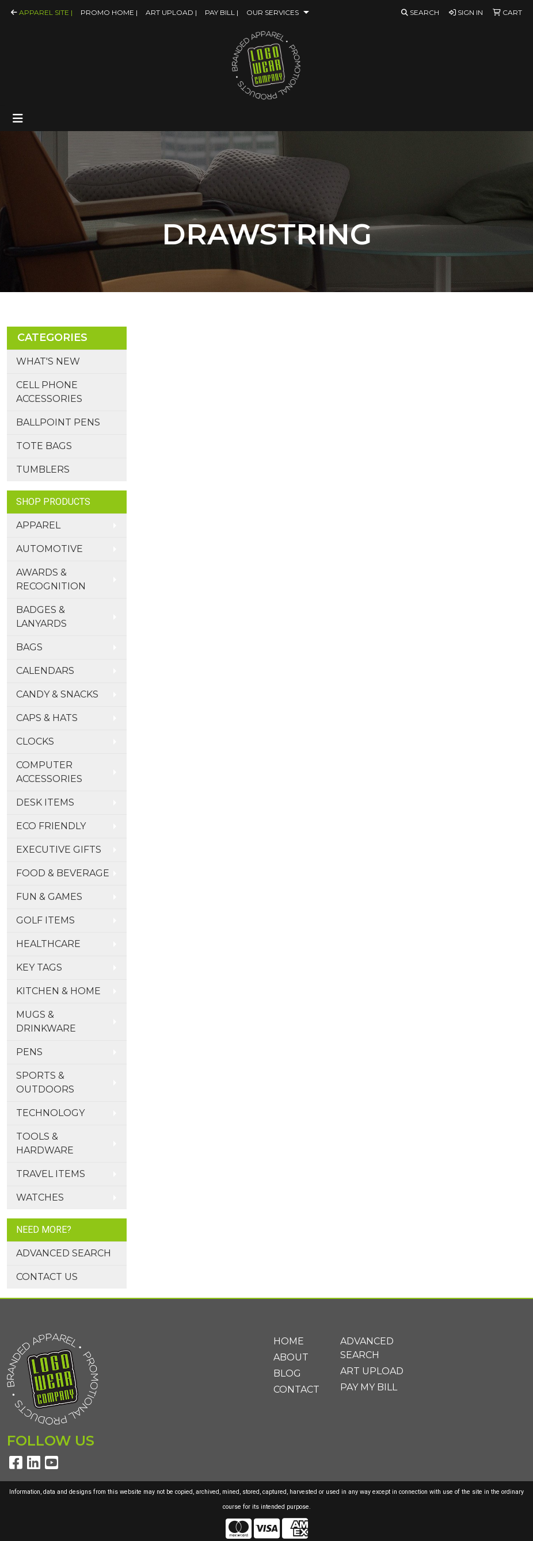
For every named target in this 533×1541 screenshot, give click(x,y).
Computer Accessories (49, 772)
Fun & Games (49, 896)
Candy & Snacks (57, 694)
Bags (29, 647)
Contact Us (47, 1276)
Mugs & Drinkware (46, 1021)
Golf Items (45, 920)
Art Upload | (171, 12)
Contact (296, 1389)
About (291, 1357)
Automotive (49, 548)
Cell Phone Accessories (49, 391)
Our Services (272, 12)
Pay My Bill (368, 1387)
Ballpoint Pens (58, 422)
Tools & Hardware (45, 1143)
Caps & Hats (47, 717)
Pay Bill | (221, 12)
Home (288, 1341)
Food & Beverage (62, 873)
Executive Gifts (58, 849)
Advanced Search (63, 1253)
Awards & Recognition (51, 579)
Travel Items (50, 1173)
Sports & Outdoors (45, 1082)
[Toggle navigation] (18, 118)
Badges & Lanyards (41, 616)
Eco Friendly (51, 826)
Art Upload (371, 1371)
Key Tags (39, 967)
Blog (287, 1373)
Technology (50, 1112)
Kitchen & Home (58, 991)
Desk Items (45, 802)
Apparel (38, 525)
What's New (48, 361)
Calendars (45, 670)
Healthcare (48, 943)
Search (420, 12)
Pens (29, 1051)
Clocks (35, 741)
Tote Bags (44, 445)
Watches (40, 1197)
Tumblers (43, 469)
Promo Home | (109, 12)
